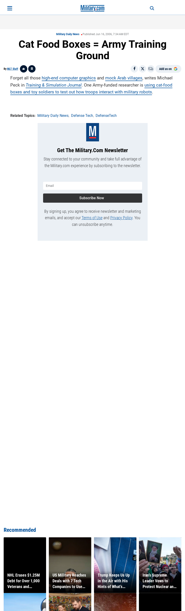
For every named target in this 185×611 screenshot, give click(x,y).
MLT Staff (12, 68)
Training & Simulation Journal (54, 84)
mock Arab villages (123, 78)
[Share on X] (142, 69)
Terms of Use (92, 217)
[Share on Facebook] (134, 69)
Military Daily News (67, 34)
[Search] (151, 8)
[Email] (151, 69)
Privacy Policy (121, 217)
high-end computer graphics (69, 78)
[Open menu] (9, 8)
